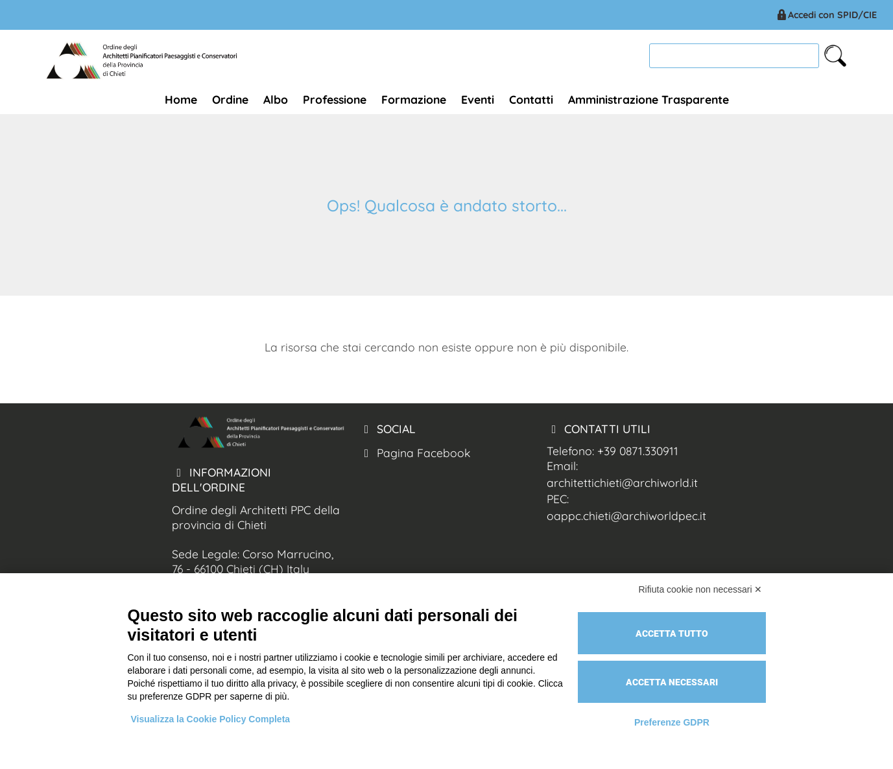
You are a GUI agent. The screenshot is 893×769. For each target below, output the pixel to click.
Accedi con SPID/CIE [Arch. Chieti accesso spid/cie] (826, 14)
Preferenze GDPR (671, 722)
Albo (275, 99)
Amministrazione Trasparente (648, 99)
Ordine (230, 99)
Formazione (413, 99)
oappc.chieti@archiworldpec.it (626, 515)
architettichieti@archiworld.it (622, 482)
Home (181, 99)
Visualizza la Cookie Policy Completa (211, 719)
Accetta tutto (672, 633)
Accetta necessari (672, 682)
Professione (334, 99)
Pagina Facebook (414, 452)
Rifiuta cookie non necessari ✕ (701, 589)
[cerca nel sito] (835, 56)
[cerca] (734, 55)
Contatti (531, 99)
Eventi (477, 99)
